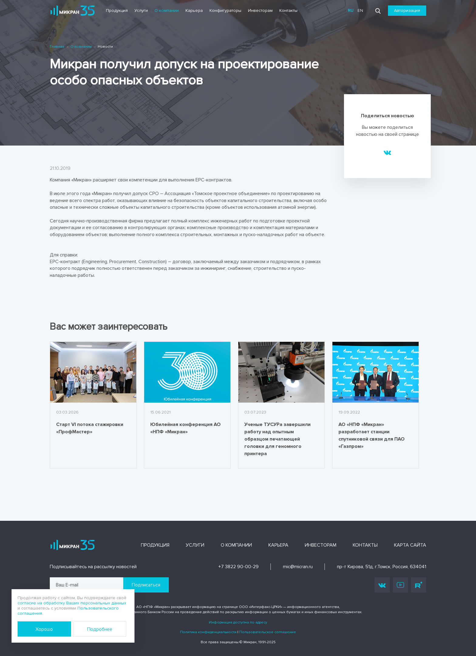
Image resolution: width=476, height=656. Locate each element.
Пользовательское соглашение (267, 632)
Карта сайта (410, 545)
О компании (167, 10)
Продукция (117, 10)
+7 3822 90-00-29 (238, 567)
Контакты (288, 10)
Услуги (141, 10)
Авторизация (407, 10)
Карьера (194, 10)
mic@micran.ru (298, 567)
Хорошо (44, 629)
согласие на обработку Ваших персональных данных (72, 603)
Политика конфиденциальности (208, 632)
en (360, 10)
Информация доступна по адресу (238, 622)
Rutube (418, 585)
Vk (382, 585)
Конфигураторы (225, 10)
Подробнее (99, 629)
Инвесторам (260, 10)
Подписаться (146, 585)
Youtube (400, 585)
